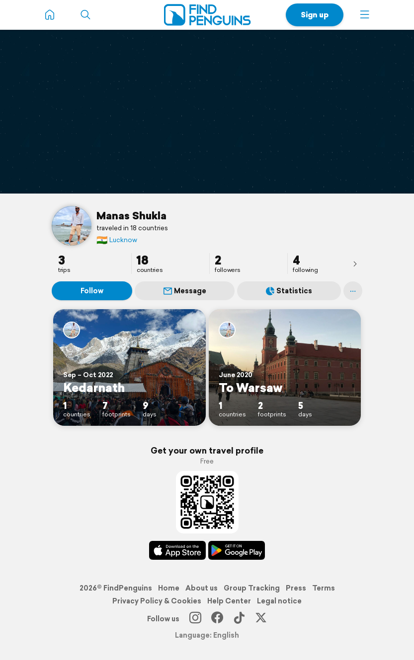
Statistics (289, 291)
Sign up (315, 14)
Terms (323, 588)
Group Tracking (252, 588)
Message (185, 291)
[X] (261, 619)
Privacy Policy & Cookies (156, 601)
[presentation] (355, 263)
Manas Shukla (131, 215)
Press (296, 588)
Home (168, 588)
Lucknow (116, 240)
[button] (365, 15)
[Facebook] (217, 619)
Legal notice (279, 601)
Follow (92, 291)
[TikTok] (239, 619)
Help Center (229, 601)
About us (201, 588)
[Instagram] (195, 619)
